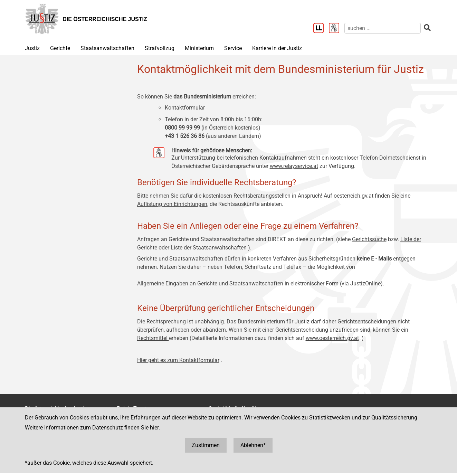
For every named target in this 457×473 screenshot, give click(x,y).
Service (233, 48)
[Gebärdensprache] (336, 29)
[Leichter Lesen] (321, 29)
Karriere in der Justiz (277, 48)
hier (154, 427)
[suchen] (382, 28)
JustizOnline (365, 283)
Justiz (32, 48)
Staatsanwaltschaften (107, 48)
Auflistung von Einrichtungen (172, 204)
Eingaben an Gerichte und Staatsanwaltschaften (224, 283)
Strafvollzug (159, 48)
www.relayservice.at (294, 166)
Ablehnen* (253, 445)
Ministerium (199, 48)
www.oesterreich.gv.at (332, 338)
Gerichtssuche (369, 239)
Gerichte (60, 48)
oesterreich (347, 195)
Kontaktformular (185, 107)
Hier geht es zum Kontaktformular (178, 360)
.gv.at (366, 195)
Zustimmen (206, 445)
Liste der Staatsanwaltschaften (209, 247)
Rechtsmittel (153, 338)
